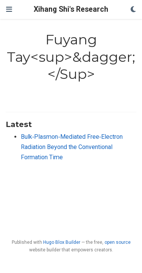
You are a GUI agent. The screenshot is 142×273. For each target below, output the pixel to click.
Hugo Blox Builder (61, 242)
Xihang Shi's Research (71, 9)
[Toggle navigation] (9, 9)
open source (118, 242)
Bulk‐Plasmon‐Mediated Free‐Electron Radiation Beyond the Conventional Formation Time (72, 146)
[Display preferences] (133, 9)
